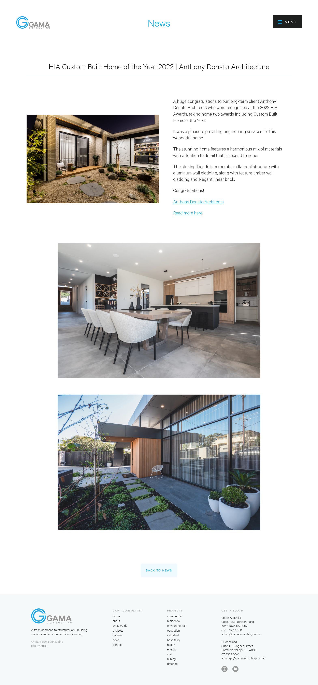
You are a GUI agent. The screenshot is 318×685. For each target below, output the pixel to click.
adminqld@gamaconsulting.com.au (243, 658)
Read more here (187, 212)
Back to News (159, 570)
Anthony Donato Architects (198, 201)
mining (171, 659)
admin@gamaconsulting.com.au (241, 634)
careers (117, 635)
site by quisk (39, 645)
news (116, 640)
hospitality (173, 640)
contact (118, 644)
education (173, 630)
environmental (176, 625)
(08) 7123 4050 (231, 630)
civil (169, 654)
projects (118, 630)
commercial (174, 616)
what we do (120, 625)
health (171, 644)
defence (172, 664)
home (116, 616)
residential (173, 621)
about (116, 621)
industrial (173, 635)
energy (171, 649)
